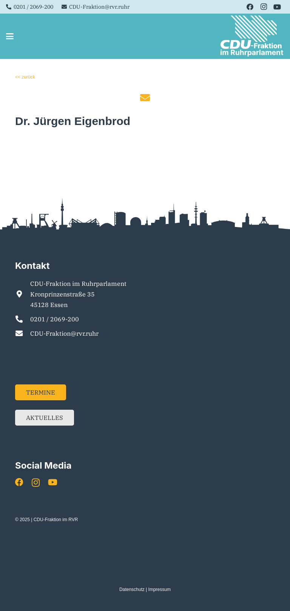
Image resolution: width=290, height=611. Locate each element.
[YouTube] (277, 7)
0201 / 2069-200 (54, 319)
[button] (10, 36)
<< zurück (25, 77)
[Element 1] (252, 36)
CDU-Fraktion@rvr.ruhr (64, 333)
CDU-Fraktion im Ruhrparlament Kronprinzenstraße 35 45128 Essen (78, 294)
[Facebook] (250, 7)
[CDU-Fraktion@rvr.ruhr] (22, 333)
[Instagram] (263, 7)
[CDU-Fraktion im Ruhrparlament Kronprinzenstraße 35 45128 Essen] (22, 294)
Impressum (159, 589)
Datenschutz (132, 589)
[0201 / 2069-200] (22, 318)
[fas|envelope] (145, 97)
